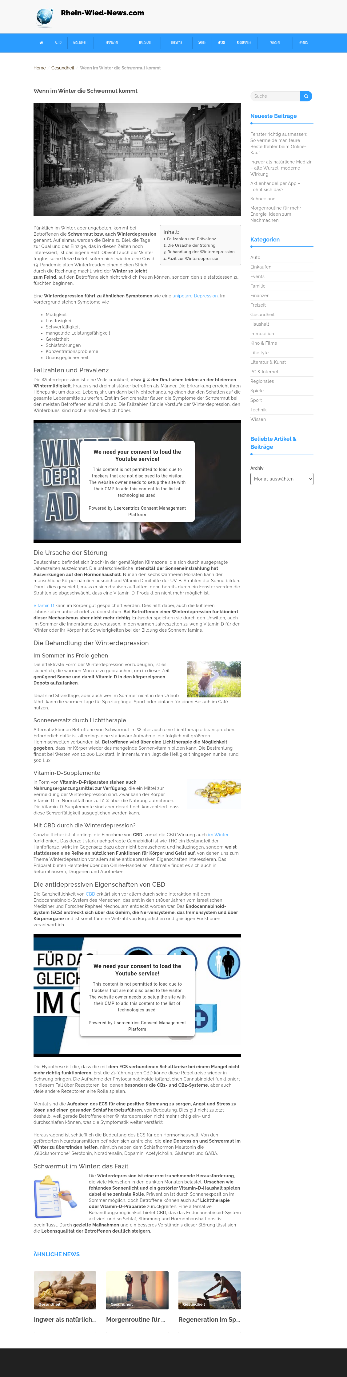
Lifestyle (176, 43)
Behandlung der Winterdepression (201, 251)
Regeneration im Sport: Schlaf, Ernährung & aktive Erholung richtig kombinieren (209, 1319)
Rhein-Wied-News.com (102, 12)
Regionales (244, 43)
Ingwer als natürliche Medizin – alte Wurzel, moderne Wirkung (65, 1319)
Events (303, 43)
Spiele (202, 43)
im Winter (218, 834)
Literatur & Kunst (268, 362)
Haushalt (145, 43)
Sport (221, 43)
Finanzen (112, 43)
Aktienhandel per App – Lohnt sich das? (275, 186)
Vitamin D (44, 605)
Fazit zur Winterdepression (194, 258)
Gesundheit (80, 43)
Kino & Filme (263, 343)
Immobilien (262, 333)
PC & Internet (264, 371)
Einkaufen (260, 267)
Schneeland (263, 198)
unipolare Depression (195, 295)
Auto (58, 43)
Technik (258, 409)
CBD (90, 894)
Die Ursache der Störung (191, 245)
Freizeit (258, 305)
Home (40, 67)
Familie (257, 286)
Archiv (256, 468)
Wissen (275, 43)
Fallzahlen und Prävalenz (191, 239)
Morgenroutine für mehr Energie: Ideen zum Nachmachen (137, 1319)
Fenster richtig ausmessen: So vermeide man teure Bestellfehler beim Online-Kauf (278, 143)
